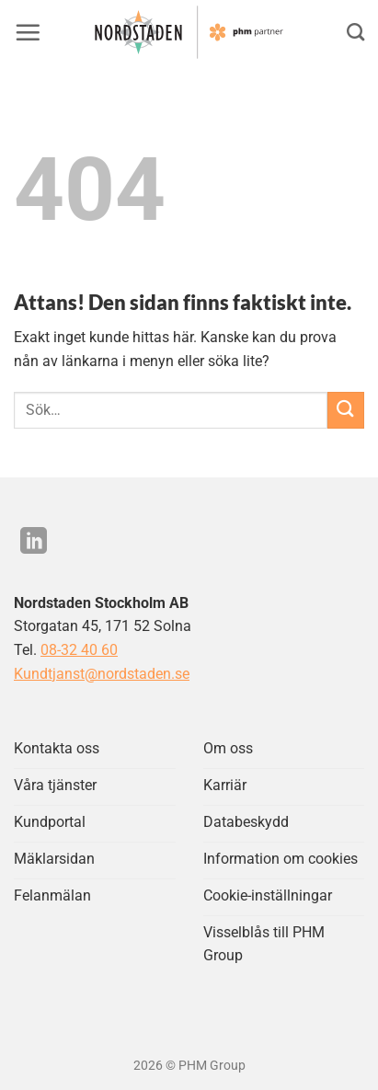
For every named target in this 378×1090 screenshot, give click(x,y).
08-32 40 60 (79, 650)
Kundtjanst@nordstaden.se (101, 674)
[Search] (355, 32)
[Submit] (345, 410)
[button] (27, 32)
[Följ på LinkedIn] (33, 542)
